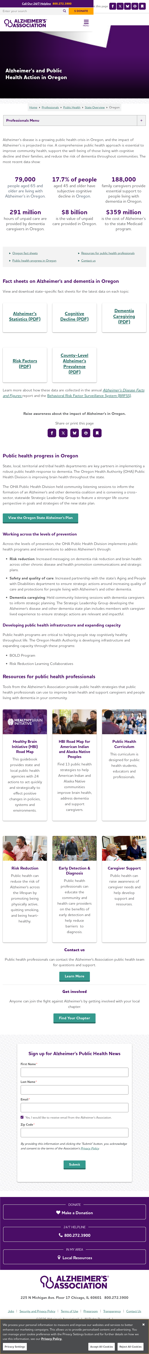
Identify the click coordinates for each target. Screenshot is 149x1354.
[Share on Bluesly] (74, 439)
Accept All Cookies (101, 1347)
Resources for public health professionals (108, 259)
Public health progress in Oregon (34, 266)
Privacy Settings (15, 1347)
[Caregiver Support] (124, 895)
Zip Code (27, 1130)
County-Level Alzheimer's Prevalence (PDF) (74, 369)
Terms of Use (69, 1311)
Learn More (74, 982)
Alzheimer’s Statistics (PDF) (25, 322)
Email (24, 1105)
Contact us (88, 266)
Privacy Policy (90, 1154)
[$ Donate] (136, 11)
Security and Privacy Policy (37, 1311)
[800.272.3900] (74, 1233)
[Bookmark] (97, 439)
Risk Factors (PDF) (25, 369)
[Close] (143, 1325)
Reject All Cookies (130, 1347)
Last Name (28, 1088)
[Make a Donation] (74, 1211)
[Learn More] (25, 895)
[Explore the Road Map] (25, 771)
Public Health (72, 113)
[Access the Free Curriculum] (124, 771)
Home (33, 113)
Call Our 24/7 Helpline (64, 3)
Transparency (112, 1311)
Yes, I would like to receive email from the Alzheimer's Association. (68, 1123)
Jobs (11, 1311)
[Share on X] (63, 439)
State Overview (95, 113)
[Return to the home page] (25, 23)
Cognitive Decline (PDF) (74, 322)
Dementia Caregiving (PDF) (124, 322)
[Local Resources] (74, 1255)
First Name (28, 1070)
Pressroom (91, 1311)
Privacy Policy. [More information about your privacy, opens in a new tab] (51, 1339)
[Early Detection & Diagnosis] (74, 895)
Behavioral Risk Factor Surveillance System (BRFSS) (89, 401)
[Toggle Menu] (142, 23)
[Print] (86, 439)
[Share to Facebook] (52, 439)
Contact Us (134, 1311)
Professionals (49, 113)
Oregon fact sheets (25, 259)
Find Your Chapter (74, 1024)
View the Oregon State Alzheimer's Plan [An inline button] (42, 524)
